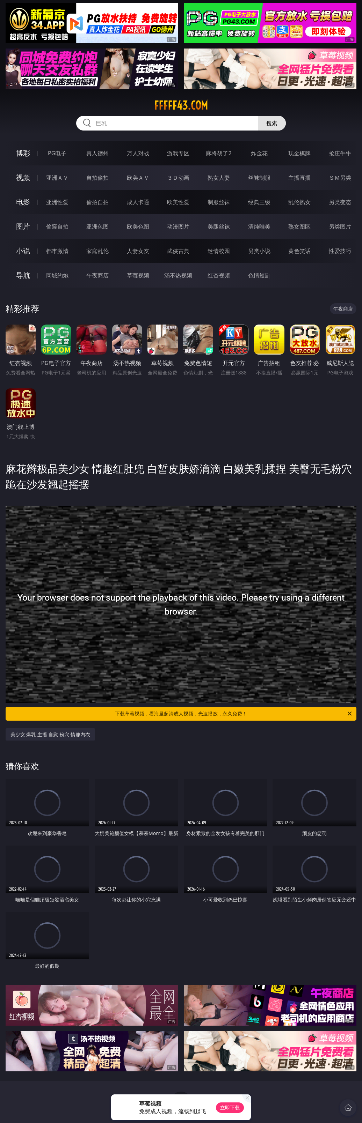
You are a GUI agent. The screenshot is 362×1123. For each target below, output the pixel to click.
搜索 (271, 123)
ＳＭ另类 (340, 177)
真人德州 (97, 153)
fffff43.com (181, 105)
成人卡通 (138, 202)
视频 (23, 177)
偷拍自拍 (97, 202)
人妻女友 (138, 251)
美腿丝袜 (219, 226)
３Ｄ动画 (178, 177)
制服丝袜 (219, 202)
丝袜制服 (259, 177)
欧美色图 (138, 226)
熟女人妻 (219, 177)
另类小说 (259, 251)
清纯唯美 (259, 226)
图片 (23, 226)
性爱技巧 (340, 251)
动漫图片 (178, 226)
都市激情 (57, 251)
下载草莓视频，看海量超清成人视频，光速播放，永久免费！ (234, 713)
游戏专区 (178, 153)
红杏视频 (219, 275)
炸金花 (259, 153)
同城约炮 (57, 275)
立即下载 (230, 1107)
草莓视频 (138, 275)
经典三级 (259, 202)
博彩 (23, 153)
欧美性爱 (178, 202)
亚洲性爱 (57, 202)
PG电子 (57, 153)
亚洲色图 (97, 226)
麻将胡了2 (218, 153)
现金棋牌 (299, 153)
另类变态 (340, 202)
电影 (23, 202)
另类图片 (340, 226)
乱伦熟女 (299, 202)
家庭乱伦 (97, 251)
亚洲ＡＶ (57, 177)
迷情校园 (219, 251)
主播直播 (299, 177)
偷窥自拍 (57, 226)
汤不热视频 (178, 275)
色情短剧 (259, 275)
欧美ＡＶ (138, 177)
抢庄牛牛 (340, 153)
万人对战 (138, 153)
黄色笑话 (299, 251)
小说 (23, 250)
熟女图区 (299, 226)
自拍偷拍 (97, 177)
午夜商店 (97, 275)
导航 (23, 275)
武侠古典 (178, 251)
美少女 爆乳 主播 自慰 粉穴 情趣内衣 (50, 734)
